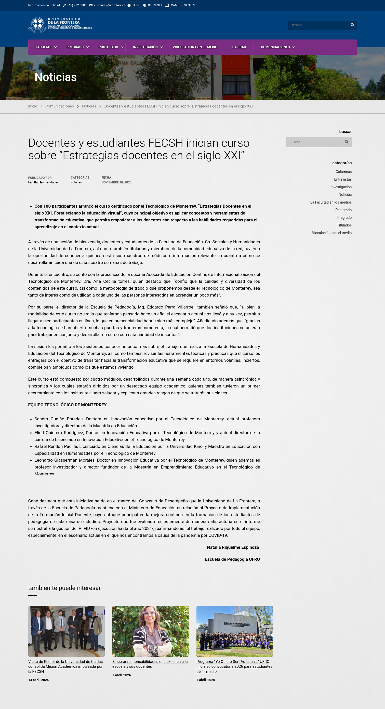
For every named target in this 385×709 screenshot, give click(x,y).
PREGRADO (75, 47)
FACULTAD (44, 47)
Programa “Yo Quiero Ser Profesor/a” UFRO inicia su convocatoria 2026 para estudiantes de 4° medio (234, 667)
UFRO (136, 5)
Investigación (341, 187)
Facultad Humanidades (43, 182)
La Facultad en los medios (331, 202)
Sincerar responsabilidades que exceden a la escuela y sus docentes (150, 664)
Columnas (344, 172)
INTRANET (155, 5)
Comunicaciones (60, 106)
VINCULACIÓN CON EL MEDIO (195, 47)
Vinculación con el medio (332, 233)
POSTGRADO (108, 47)
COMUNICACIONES (275, 47)
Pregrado (344, 218)
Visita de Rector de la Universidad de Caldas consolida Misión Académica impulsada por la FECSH (65, 667)
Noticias (89, 106)
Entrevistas (343, 180)
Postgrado (343, 210)
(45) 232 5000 (77, 5)
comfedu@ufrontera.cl (109, 5)
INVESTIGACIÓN (145, 47)
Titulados (344, 225)
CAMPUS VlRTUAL (183, 5)
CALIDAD (239, 47)
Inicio (32, 106)
